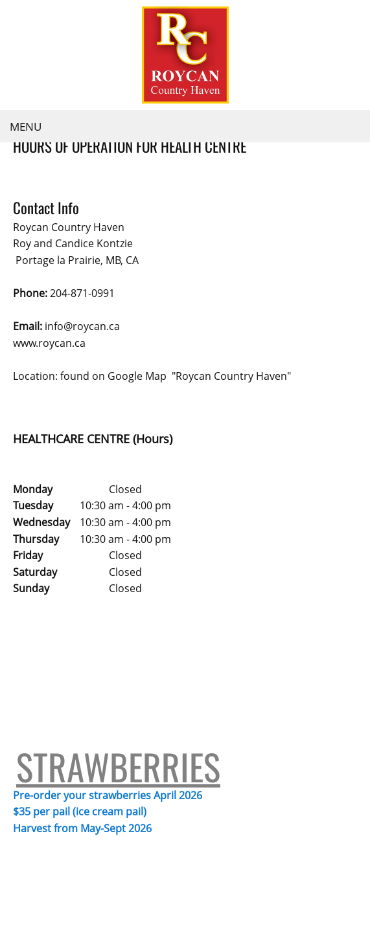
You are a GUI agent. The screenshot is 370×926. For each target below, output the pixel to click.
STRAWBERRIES (118, 640)
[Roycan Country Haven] (185, 55)
